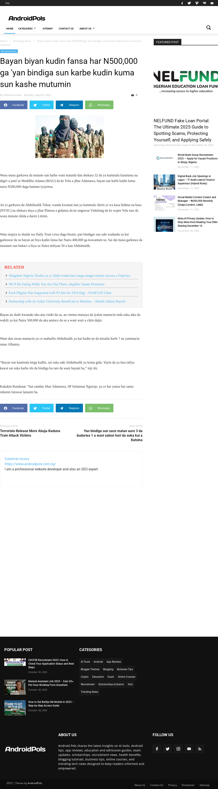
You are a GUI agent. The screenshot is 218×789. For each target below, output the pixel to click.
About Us (87, 28)
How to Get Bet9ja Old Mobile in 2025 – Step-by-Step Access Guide (51, 703)
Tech (130, 684)
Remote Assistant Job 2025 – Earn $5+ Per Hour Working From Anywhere (51, 683)
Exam (111, 676)
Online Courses (126, 676)
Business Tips (125, 669)
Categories (27, 28)
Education (98, 676)
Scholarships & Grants (111, 684)
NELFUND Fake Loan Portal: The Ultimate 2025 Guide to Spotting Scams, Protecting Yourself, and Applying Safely (182, 130)
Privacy (172, 785)
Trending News (89, 691)
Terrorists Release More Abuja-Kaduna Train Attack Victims (30, 433)
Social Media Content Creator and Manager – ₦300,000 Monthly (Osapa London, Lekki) (197, 201)
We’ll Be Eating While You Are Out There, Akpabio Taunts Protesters (56, 284)
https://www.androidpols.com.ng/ (30, 464)
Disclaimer (188, 785)
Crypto (85, 676)
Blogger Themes (90, 669)
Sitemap (48, 28)
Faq (7, 3)
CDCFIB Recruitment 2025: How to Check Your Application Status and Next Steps (51, 664)
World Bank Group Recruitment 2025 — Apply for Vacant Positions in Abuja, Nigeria (198, 158)
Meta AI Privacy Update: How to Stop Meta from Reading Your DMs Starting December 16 (198, 222)
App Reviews (114, 661)
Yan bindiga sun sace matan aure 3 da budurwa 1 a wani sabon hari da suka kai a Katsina (110, 435)
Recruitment (88, 684)
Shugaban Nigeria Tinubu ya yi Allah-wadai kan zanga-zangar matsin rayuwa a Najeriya (69, 275)
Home (9, 28)
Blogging (108, 669)
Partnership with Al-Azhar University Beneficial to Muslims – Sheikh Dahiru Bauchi (67, 301)
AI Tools (85, 661)
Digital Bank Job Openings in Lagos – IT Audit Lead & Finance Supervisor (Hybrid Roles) (196, 180)
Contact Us (66, 28)
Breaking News (9, 51)
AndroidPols (35, 783)
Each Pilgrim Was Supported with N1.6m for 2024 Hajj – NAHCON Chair (60, 293)
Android (98, 661)
